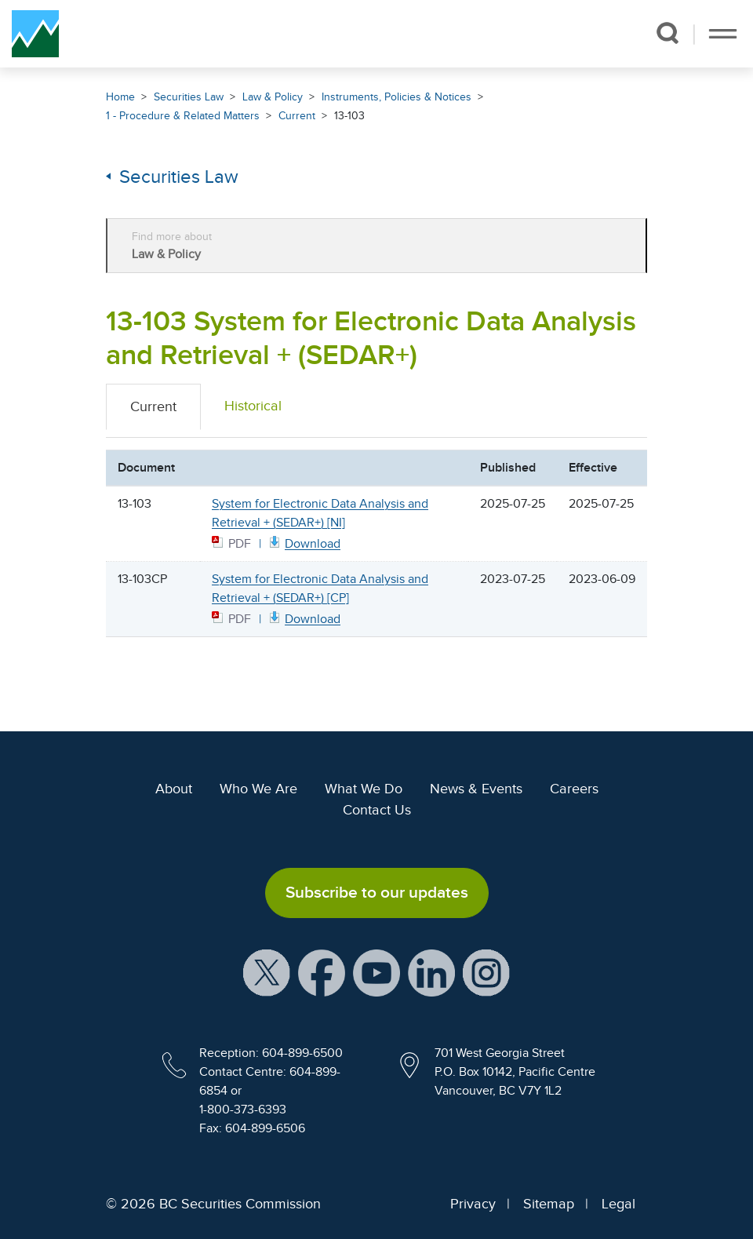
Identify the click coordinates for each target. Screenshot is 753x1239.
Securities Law (189, 97)
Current (296, 116)
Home (120, 97)
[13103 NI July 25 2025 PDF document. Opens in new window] (303, 542)
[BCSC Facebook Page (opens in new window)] (321, 971)
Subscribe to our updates (377, 892)
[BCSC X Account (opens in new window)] (266, 971)
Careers (574, 788)
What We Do (363, 788)
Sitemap (548, 1204)
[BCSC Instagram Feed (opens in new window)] (486, 971)
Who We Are (258, 788)
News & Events (476, 788)
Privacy (473, 1204)
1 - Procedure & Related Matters (183, 116)
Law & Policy (272, 97)
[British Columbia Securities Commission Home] (35, 33)
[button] (667, 32)
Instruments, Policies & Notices (396, 97)
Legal (618, 1204)
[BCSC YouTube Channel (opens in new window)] (376, 971)
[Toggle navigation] (723, 33)
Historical (253, 406)
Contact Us (377, 810)
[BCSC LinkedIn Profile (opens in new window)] (431, 971)
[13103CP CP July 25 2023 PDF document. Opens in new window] (303, 618)
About (173, 788)
